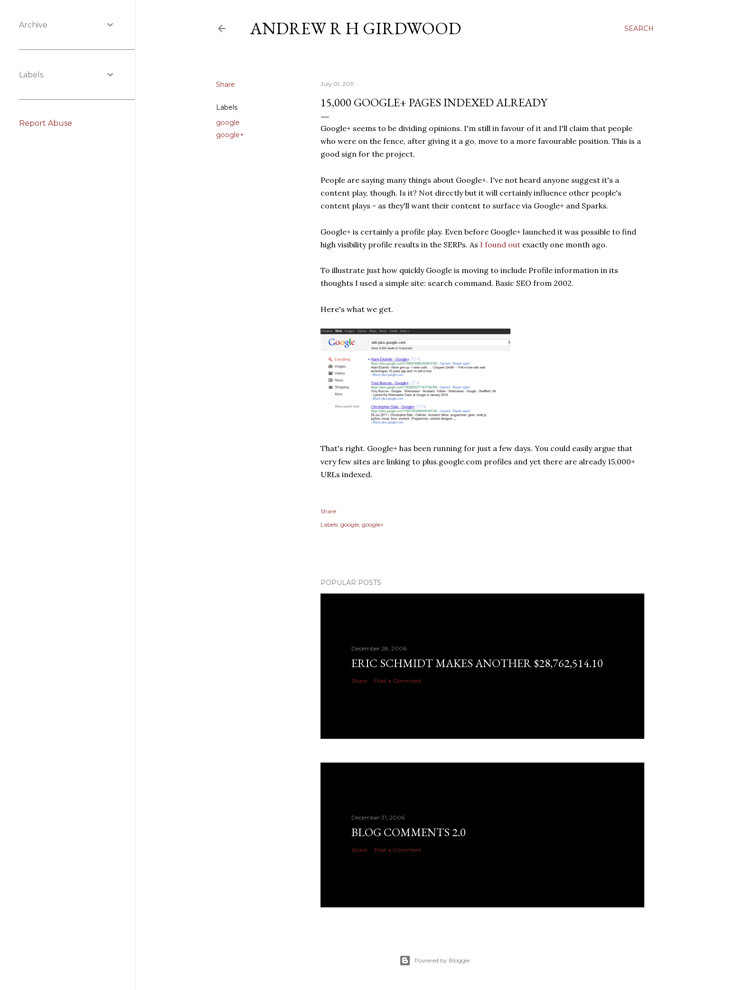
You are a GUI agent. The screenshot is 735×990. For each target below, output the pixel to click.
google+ (230, 135)
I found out (500, 244)
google (228, 122)
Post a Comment (398, 680)
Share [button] (225, 84)
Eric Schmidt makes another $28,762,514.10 (477, 663)
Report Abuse (45, 123)
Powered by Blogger (435, 960)
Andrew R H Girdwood (355, 28)
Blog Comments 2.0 (408, 832)
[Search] (639, 28)
